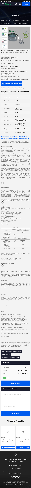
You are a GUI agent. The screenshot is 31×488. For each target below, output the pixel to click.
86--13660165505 (24, 1)
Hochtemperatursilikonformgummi (10, 357)
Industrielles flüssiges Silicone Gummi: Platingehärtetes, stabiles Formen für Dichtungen (8, 441)
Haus (2, 20)
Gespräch (26, 4)
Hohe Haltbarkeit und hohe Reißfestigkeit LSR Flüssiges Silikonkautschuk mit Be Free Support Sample (22, 441)
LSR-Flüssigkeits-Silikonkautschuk (20, 20)
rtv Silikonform (6, 354)
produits (8, 20)
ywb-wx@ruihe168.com (8, 1)
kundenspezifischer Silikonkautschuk (11, 351)
